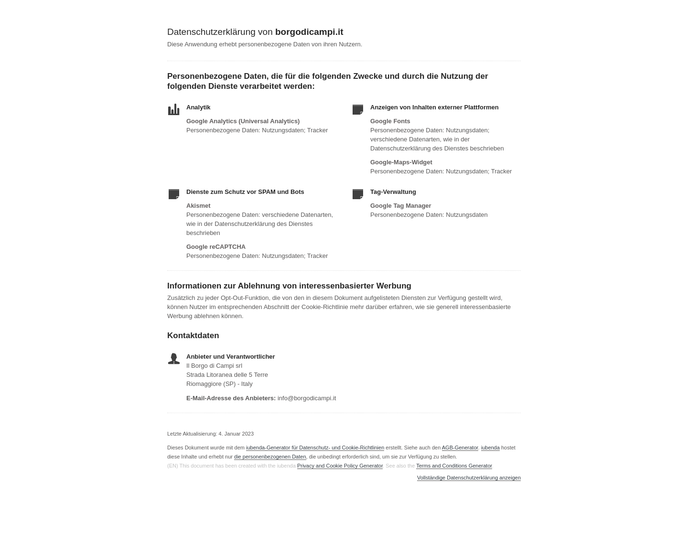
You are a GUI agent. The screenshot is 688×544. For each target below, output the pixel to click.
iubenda (490, 447)
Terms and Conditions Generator (454, 466)
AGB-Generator (460, 447)
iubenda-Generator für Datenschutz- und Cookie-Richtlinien (315, 447)
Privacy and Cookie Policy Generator (340, 466)
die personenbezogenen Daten (270, 456)
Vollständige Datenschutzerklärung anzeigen (469, 477)
